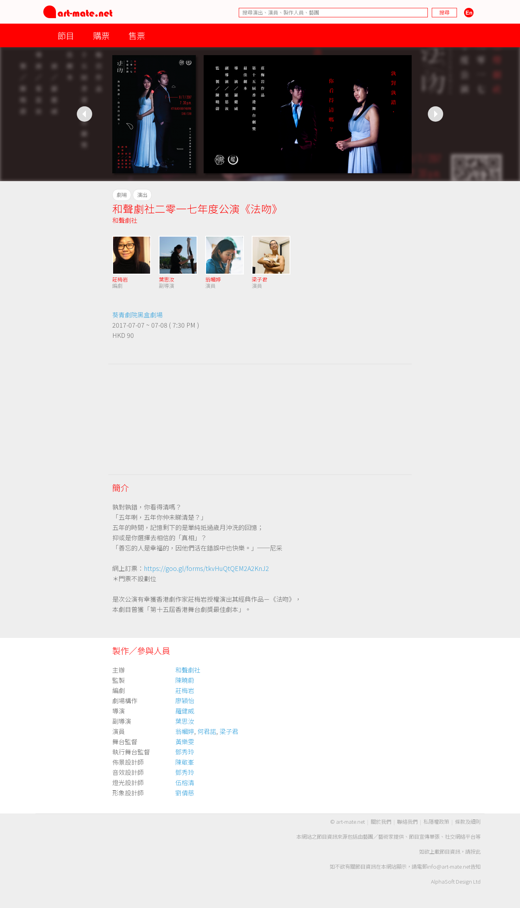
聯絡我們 (407, 821)
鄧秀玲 (184, 751)
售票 (136, 35)
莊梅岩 (120, 279)
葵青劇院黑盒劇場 (137, 314)
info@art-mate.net (448, 866)
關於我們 (381, 821)
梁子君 (259, 279)
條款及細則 (468, 821)
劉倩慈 (184, 792)
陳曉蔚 (184, 680)
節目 (66, 35)
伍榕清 (184, 782)
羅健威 (184, 710)
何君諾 (206, 731)
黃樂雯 (184, 741)
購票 (101, 35)
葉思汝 (166, 279)
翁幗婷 (213, 279)
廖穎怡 (184, 700)
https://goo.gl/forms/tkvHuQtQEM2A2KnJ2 (206, 568)
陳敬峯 (184, 762)
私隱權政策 (436, 821)
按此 (475, 851)
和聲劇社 (124, 220)
